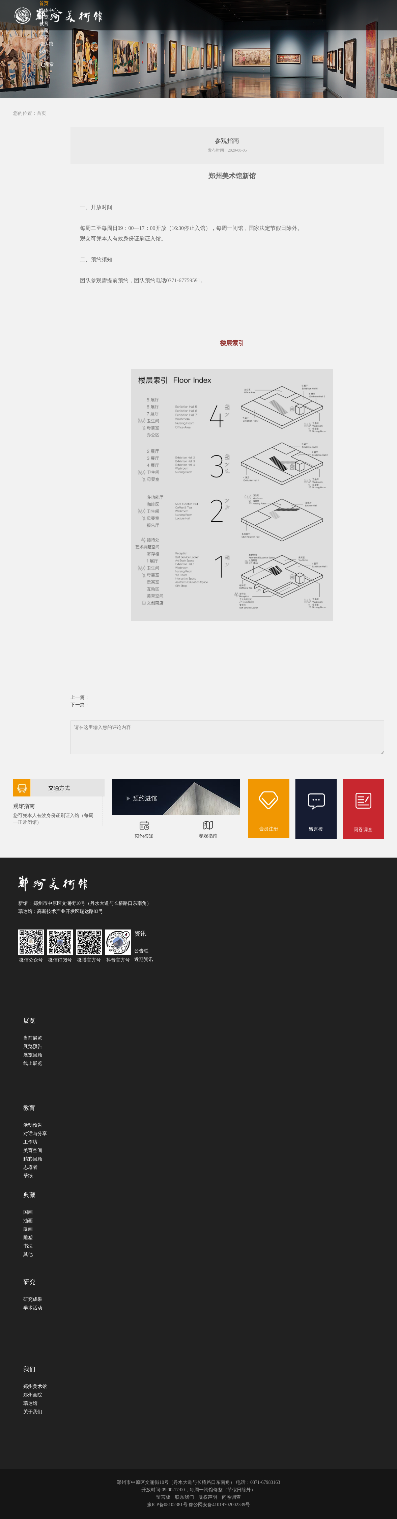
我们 (44, 50)
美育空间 (32, 1150)
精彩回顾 (32, 1158)
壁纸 (28, 1175)
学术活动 (32, 1307)
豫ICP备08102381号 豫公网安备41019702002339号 (198, 1504)
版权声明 (207, 1497)
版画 (28, 1229)
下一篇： (79, 704)
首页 (41, 113)
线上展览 (32, 1063)
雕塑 (28, 1237)
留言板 (163, 1497)
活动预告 (32, 1125)
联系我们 (184, 1497)
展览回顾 (32, 1054)
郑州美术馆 (35, 1386)
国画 (28, 1212)
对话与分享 (35, 1133)
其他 (28, 1254)
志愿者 (30, 1167)
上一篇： (79, 697)
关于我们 (32, 1411)
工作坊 (30, 1142)
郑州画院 (32, 1394)
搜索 (49, 64)
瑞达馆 (30, 1403)
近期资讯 (143, 959)
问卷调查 (231, 1497)
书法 (28, 1246)
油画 (28, 1220)
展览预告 (32, 1046)
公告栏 (141, 950)
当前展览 (32, 1038)
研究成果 (32, 1299)
